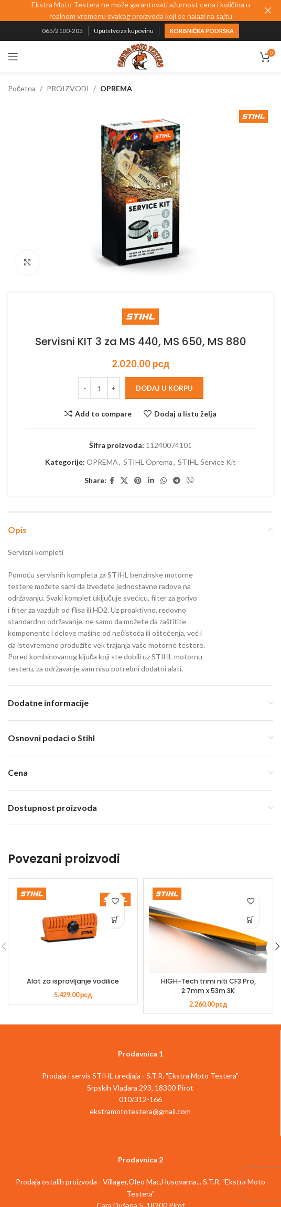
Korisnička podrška (202, 30)
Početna (22, 88)
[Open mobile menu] (13, 56)
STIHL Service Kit (207, 461)
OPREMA (116, 88)
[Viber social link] (190, 481)
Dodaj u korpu (164, 388)
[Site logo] (140, 55)
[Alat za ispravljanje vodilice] (73, 928)
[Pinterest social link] (138, 481)
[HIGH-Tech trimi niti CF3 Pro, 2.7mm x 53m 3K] (208, 928)
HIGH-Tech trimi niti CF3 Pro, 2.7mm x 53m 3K (208, 986)
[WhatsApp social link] (163, 481)
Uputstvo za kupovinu (124, 31)
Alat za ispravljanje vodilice (73, 981)
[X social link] (124, 481)
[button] (115, 919)
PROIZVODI (68, 88)
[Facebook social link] (111, 481)
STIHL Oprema (147, 461)
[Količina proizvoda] (99, 388)
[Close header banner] (268, 10)
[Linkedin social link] (151, 481)
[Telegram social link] (176, 481)
